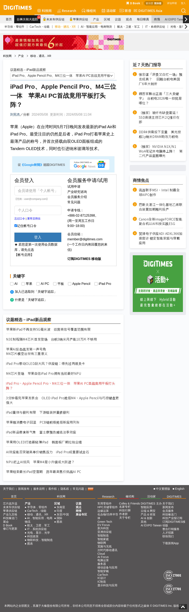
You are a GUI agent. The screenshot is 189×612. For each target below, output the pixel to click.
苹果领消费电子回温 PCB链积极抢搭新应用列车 (43, 422)
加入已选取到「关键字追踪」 (36, 291)
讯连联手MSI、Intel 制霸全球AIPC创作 (159, 192)
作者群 (123, 514)
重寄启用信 (33, 218)
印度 (59, 510)
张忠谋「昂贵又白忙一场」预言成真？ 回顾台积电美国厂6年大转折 (161, 79)
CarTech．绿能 (40, 26)
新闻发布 (23, 488)
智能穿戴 (103, 571)
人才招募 (168, 532)
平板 (60, 283)
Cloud (101, 553)
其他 (143, 521)
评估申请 (172, 3)
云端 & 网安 (148, 510)
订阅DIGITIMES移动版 (174, 523)
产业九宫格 (10, 514)
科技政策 (33, 536)
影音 (125, 10)
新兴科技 (103, 528)
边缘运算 (103, 510)
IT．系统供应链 (155, 26)
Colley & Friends (129, 503)
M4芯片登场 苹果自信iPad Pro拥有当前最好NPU (43, 373)
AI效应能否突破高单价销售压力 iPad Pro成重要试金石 (47, 452)
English (179, 488)
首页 (9, 19)
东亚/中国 (63, 514)
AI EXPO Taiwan (151, 525)
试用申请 (73, 186)
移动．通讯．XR (65, 26)
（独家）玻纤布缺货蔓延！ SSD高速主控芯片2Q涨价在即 (161, 117)
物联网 (101, 542)
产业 (96, 19)
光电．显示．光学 (38, 532)
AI (15, 283)
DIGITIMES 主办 (151, 503)
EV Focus (103, 525)
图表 (30, 543)
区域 (107, 19)
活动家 (109, 10)
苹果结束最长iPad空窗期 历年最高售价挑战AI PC (43, 471)
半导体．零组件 (14, 26)
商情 (157, 19)
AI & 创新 (146, 518)
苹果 (29, 283)
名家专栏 (125, 506)
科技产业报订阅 (172, 518)
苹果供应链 (78, 19)
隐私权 (64, 488)
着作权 (52, 488)
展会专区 (81, 514)
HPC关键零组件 (107, 507)
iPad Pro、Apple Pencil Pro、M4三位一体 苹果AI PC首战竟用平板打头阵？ (60, 385)
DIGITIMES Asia (148, 10)
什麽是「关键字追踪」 (31, 299)
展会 (6, 521)
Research (66, 10)
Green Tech (104, 521)
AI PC (45, 283)
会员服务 (168, 510)
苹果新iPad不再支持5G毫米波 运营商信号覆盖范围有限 (48, 329)
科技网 (44, 10)
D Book (133, 3)
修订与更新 (10, 528)
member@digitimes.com (85, 239)
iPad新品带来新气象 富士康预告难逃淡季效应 (41, 432)
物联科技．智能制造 (40, 540)
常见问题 (73, 202)
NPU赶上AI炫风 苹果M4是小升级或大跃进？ (40, 462)
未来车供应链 (54, 19)
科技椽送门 (10, 518)
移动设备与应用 (107, 567)
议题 (118, 19)
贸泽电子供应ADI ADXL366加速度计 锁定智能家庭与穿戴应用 (161, 238)
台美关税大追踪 (28, 18)
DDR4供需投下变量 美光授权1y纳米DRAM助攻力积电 (160, 134)
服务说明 (39, 488)
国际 (59, 518)
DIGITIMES (174, 496)
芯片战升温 (10, 503)
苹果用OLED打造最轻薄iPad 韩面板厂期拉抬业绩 (44, 442)
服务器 (101, 563)
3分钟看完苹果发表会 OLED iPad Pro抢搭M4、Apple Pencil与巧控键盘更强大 (62, 400)
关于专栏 (125, 517)
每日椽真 (143, 19)
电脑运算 (103, 560)
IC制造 (101, 581)
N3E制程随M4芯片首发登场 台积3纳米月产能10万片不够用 (51, 339)
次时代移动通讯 (107, 550)
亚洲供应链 (104, 531)
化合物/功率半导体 (107, 516)
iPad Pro (105, 283)
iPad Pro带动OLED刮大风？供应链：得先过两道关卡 (45, 363)
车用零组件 (104, 503)
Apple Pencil (81, 283)
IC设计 (101, 578)
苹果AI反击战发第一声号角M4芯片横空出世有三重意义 (27, 351)
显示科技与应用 (107, 585)
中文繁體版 (163, 488)
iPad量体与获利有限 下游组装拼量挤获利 (38, 412)
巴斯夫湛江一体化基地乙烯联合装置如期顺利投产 (161, 207)
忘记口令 (19, 218)
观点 (129, 19)
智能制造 (103, 535)
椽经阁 (89, 10)
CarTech (102, 574)
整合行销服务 (170, 529)
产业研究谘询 (77, 192)
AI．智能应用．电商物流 (96, 26)
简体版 (157, 3)
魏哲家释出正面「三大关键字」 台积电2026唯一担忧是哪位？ (160, 98)
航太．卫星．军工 (128, 26)
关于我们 (8, 488)
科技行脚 (125, 510)
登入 (183, 3)
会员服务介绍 (77, 197)
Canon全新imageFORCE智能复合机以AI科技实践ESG (160, 221)
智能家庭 (103, 539)
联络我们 (168, 536)
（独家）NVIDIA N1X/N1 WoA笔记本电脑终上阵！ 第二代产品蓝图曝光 (161, 151)
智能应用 (146, 507)
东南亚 (61, 507)
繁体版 (149, 3)
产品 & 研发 (148, 514)
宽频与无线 (104, 546)
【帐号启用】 (24, 255)
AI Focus (103, 557)
